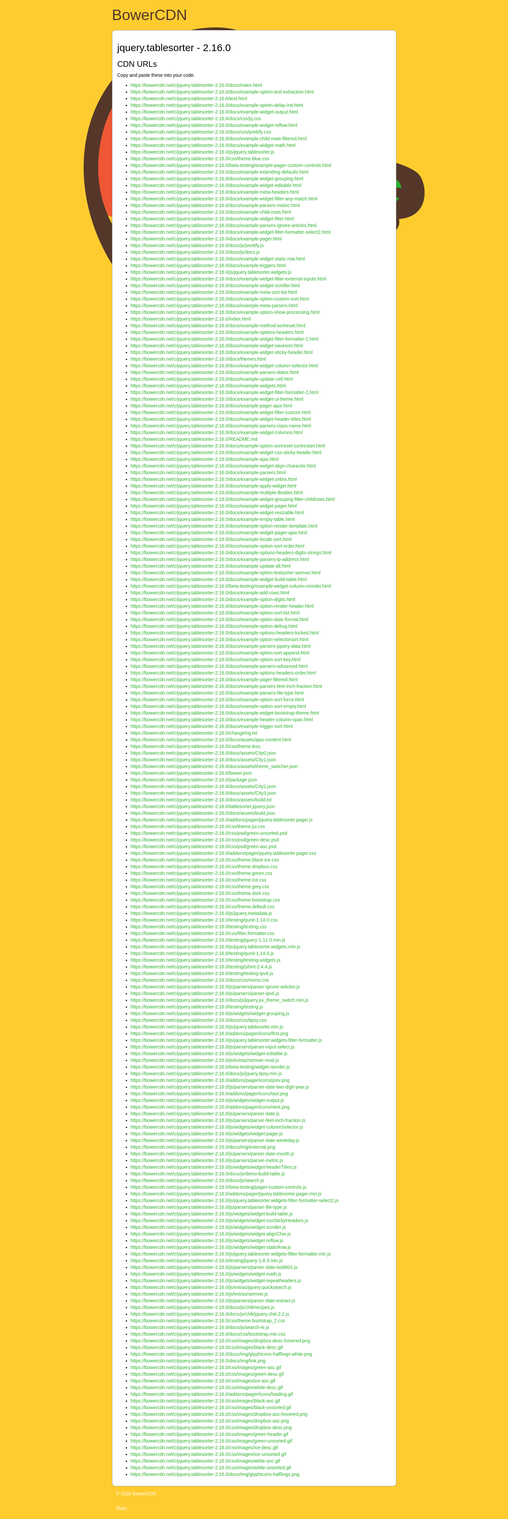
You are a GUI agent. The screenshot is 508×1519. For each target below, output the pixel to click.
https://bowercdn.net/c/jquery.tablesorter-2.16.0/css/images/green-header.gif (209, 1434)
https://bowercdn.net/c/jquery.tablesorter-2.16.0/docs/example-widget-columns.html (217, 432)
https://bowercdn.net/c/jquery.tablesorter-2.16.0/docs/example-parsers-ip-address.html (220, 559)
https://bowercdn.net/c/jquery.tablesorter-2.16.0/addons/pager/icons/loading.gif (212, 1394)
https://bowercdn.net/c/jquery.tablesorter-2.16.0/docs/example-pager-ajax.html (211, 405)
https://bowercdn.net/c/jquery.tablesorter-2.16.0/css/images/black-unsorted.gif (211, 1407)
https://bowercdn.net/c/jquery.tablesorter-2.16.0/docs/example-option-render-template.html (224, 526)
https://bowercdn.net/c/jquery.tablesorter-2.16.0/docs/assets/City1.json (203, 759)
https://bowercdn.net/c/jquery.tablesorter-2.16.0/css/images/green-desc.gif (207, 1374)
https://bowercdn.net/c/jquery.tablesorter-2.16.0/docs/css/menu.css (200, 980)
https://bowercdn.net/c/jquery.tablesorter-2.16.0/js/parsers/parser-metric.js (207, 1160)
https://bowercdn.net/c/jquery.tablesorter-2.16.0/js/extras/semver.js (199, 1294)
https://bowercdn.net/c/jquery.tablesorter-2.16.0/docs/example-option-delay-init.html (217, 105)
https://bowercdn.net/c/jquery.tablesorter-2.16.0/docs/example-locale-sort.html (211, 539)
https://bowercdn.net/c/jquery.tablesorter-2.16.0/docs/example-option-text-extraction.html (222, 91)
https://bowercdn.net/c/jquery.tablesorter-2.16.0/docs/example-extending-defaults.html (219, 172)
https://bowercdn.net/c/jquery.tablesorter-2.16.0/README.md (194, 439)
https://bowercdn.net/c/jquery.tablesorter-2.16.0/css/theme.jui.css (198, 826)
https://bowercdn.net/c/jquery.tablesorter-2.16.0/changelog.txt (194, 733)
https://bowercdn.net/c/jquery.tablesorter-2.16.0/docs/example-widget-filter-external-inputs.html (228, 278)
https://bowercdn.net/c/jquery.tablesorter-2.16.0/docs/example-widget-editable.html (216, 185)
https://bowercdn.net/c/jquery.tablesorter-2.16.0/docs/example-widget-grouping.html (217, 178)
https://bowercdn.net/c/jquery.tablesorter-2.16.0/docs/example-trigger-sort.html (212, 726)
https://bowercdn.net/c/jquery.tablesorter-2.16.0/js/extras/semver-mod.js (205, 1060)
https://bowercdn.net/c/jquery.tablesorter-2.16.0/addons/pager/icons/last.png (209, 1093)
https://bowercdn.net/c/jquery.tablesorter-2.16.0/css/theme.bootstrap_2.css (208, 1320)
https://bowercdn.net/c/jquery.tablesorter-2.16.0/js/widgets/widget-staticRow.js (211, 1247)
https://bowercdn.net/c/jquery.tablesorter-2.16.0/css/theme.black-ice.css (205, 860)
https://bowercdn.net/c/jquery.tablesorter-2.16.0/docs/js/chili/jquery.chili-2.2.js (210, 1314)
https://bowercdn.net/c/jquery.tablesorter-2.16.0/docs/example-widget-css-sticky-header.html (226, 452)
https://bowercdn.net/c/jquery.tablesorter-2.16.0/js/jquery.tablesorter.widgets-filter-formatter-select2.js (235, 1200)
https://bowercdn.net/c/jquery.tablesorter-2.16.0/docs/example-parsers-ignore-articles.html (224, 225)
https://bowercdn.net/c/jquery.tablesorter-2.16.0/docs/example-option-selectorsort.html (220, 639)
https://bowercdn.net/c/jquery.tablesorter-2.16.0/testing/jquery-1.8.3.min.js (207, 1260)
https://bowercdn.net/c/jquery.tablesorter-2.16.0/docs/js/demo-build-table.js (208, 1173)
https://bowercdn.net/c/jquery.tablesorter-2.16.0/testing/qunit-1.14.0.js (202, 953)
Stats (121, 1508)
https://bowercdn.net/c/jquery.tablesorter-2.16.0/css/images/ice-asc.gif (203, 1380)
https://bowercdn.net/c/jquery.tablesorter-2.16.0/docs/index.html (196, 85)
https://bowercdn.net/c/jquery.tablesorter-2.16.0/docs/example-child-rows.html (211, 212)
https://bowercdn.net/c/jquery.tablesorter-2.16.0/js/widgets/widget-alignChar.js (211, 1234)
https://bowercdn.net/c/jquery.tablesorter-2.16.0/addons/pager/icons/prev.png (210, 1080)
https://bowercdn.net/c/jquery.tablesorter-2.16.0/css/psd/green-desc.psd (205, 839)
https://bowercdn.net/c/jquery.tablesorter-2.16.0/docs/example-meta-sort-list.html (214, 292)
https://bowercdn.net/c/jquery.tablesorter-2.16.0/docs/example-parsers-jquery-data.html (221, 646)
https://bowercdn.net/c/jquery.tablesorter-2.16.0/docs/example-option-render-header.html (222, 606)
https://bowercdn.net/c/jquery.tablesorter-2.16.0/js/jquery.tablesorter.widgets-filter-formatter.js (226, 1040)
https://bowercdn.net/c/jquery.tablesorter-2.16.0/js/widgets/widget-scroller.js (208, 1227)
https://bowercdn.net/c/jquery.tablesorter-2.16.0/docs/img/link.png (198, 1360)
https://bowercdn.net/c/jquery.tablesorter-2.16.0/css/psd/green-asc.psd (204, 846)
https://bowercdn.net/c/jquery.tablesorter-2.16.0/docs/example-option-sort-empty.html (218, 706)
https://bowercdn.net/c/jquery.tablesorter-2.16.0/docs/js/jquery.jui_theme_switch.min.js (220, 1000)
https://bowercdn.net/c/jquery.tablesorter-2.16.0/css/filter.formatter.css (203, 933)
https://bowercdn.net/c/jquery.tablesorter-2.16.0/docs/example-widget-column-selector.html (224, 365)
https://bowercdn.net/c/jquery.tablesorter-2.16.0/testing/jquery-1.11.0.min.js (208, 940)
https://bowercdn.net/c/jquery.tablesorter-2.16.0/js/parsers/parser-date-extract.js (213, 1300)
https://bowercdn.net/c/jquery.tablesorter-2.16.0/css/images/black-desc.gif (207, 1347)
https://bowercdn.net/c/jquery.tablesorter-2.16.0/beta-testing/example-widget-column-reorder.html (231, 586)
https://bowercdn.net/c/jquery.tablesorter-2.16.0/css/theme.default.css (203, 906)
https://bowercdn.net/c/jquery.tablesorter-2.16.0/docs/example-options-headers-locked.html (225, 632)
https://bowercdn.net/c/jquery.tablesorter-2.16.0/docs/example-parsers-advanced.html (219, 666)
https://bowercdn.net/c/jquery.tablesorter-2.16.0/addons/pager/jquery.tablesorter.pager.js (222, 819)
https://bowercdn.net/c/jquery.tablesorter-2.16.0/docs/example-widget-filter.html (212, 218)
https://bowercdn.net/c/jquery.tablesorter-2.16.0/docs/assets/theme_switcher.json (214, 766)
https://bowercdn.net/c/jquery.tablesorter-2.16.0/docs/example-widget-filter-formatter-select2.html (231, 232)
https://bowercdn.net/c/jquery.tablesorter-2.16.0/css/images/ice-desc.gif (204, 1447)
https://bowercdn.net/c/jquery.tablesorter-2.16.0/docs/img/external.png (203, 1147)
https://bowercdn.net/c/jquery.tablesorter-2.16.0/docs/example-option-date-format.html (219, 619)
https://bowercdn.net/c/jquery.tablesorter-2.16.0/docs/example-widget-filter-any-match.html (224, 198)
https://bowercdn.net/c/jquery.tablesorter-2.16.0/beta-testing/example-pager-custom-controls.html (231, 165)
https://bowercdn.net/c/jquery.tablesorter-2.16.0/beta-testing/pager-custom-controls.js (219, 1187)
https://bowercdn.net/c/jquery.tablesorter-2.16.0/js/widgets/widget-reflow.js (207, 1240)
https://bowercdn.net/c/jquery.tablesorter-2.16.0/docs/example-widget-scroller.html (215, 285)
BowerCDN (149, 14)
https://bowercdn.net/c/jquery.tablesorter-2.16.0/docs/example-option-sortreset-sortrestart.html (228, 445)
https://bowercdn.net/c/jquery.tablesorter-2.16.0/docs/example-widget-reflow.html (214, 125)
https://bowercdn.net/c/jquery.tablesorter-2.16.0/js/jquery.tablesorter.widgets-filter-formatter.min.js (231, 1254)
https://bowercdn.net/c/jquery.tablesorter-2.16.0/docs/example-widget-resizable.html (217, 512)
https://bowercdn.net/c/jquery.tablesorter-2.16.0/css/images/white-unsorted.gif (211, 1467)
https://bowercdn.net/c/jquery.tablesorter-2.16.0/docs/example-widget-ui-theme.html (217, 399)
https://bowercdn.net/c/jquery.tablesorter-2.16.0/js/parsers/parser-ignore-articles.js (215, 986)
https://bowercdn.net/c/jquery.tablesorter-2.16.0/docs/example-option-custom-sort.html (220, 299)
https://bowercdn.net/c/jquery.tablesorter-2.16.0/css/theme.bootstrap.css (205, 900)
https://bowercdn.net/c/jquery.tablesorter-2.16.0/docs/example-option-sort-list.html (215, 612)
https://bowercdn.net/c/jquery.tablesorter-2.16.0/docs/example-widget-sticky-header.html (222, 352)
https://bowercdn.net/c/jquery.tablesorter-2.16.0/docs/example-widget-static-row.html (218, 258)
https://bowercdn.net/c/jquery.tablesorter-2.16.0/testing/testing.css (199, 926)
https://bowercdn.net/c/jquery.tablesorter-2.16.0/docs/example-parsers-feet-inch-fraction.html (226, 686)
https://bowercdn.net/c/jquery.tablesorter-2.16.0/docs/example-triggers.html (208, 265)
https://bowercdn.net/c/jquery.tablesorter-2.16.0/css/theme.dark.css (200, 893)
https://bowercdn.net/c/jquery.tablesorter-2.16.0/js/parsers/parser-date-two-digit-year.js (220, 1087)
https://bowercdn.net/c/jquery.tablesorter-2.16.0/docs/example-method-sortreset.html (218, 325)
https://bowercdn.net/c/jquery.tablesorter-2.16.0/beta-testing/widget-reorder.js (210, 1067)
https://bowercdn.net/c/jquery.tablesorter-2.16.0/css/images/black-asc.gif (205, 1400)
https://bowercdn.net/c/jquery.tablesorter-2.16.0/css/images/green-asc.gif (206, 1367)
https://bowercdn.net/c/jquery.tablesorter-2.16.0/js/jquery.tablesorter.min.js (207, 1026)
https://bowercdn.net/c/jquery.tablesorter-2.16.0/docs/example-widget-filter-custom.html (221, 412)
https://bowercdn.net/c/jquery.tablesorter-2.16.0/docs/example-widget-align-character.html (223, 465)
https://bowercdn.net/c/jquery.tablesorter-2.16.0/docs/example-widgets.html (208, 385)
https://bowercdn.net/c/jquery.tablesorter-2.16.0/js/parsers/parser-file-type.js (209, 1207)
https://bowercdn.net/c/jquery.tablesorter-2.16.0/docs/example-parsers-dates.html (215, 372)
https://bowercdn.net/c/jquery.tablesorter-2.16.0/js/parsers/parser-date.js (205, 1113)
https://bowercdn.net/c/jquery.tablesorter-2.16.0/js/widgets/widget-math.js (206, 1274)
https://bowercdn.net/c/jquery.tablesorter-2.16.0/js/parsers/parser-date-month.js (212, 1153)
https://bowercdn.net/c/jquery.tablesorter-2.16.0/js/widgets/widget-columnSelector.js (217, 1127)
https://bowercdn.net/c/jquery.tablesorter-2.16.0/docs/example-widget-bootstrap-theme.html (225, 713)
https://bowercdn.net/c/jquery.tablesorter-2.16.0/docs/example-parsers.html (208, 472)
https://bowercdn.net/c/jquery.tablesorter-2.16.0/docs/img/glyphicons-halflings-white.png (221, 1354)
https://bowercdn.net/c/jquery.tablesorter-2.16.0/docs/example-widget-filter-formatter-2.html (225, 392)
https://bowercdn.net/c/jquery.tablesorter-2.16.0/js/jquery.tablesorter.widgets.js (211, 272)
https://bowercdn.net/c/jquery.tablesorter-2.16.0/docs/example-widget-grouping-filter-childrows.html (233, 499)
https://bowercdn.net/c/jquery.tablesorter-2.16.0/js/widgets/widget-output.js (207, 1100)
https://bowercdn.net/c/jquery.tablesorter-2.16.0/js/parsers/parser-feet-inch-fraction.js (218, 1120)
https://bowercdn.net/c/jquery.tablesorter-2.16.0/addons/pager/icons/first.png (209, 1033)
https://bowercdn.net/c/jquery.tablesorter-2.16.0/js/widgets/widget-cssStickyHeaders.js (219, 1220)
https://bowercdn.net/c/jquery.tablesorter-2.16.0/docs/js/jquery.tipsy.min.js (206, 1073)
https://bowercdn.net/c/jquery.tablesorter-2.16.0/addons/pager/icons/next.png (210, 1107)
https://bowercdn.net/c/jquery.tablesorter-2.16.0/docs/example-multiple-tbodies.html (217, 492)
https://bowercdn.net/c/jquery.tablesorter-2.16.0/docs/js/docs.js (195, 252)
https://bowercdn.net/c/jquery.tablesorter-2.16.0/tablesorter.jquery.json (203, 806)
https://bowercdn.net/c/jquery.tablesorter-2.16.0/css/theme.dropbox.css (204, 866)
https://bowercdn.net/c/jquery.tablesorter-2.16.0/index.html (191, 319)
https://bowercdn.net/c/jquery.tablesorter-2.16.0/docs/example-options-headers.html (217, 332)
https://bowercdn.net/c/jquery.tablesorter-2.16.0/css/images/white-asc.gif (205, 1461)
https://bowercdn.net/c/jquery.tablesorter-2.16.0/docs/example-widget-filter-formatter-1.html (225, 339)
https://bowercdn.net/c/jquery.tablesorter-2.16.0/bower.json (191, 773)
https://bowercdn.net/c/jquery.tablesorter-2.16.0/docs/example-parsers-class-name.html (221, 425)
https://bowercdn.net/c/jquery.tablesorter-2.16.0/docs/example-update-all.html (211, 566)
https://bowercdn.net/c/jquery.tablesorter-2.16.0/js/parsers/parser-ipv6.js (205, 993)
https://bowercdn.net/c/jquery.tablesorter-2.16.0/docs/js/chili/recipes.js (203, 1307)
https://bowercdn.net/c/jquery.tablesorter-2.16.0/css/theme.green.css (202, 873)
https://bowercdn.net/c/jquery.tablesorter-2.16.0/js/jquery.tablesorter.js (203, 152)
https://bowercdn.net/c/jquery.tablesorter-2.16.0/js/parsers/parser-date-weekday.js (215, 1140)
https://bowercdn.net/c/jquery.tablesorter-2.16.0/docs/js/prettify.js (197, 245)
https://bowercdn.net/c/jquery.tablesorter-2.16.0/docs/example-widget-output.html (214, 112)
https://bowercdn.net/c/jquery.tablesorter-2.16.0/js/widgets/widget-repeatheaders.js (216, 1280)
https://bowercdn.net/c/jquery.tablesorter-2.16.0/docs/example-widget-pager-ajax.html (219, 532)
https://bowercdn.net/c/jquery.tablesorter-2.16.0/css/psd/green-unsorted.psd (209, 833)
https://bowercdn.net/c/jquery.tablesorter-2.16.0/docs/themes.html (198, 359)
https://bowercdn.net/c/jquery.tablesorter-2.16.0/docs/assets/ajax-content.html (211, 739)
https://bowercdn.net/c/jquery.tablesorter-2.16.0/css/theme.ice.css (199, 880)
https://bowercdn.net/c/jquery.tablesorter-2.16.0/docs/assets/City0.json (203, 753)
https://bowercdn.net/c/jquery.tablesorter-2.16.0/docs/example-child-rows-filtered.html (219, 138)
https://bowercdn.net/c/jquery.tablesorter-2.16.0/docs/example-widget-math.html (213, 145)
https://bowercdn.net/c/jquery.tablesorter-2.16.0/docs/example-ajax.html (205, 459)
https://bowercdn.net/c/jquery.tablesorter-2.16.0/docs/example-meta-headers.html (215, 192)
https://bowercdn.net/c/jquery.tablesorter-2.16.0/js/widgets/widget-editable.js (209, 1053)
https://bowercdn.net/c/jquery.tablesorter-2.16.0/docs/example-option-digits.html (213, 599)
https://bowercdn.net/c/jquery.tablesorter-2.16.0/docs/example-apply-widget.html (213, 486)
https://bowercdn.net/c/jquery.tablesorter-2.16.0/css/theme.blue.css (200, 158)
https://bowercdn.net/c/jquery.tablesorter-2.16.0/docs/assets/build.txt (201, 799)
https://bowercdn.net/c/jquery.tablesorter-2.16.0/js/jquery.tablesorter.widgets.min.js (216, 946)
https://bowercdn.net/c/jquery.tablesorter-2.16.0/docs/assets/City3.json (203, 793)
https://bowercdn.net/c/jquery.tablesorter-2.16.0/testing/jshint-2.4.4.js (201, 966)
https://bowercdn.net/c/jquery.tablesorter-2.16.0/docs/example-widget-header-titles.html (221, 419)
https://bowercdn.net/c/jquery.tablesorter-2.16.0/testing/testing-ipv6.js (202, 973)
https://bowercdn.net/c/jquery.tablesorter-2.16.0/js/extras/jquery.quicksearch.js (211, 1287)
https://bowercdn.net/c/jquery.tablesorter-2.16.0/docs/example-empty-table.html (213, 519)
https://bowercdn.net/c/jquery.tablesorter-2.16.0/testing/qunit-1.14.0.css (204, 920)
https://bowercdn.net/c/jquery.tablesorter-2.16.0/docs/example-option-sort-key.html (216, 659)
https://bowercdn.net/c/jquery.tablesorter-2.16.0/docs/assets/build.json (203, 813)
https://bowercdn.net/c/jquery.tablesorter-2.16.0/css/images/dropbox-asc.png (210, 1420)
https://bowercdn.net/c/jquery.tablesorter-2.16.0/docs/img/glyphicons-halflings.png (215, 1474)
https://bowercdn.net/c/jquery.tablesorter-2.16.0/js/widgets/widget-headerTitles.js (214, 1167)
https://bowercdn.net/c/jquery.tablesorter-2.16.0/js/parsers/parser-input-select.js (213, 1047)
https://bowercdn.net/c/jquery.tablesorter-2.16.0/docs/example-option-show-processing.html (225, 312)
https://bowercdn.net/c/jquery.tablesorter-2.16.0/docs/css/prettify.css (201, 132)
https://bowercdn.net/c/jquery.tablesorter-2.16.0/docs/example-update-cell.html (212, 379)
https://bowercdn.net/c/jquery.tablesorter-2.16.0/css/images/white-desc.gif (207, 1387)
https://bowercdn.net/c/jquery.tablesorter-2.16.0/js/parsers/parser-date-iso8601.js (214, 1267)
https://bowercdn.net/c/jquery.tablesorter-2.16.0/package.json (194, 779)
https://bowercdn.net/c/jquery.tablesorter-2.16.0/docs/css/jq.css (196, 118)
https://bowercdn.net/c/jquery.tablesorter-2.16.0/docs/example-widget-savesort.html (217, 345)
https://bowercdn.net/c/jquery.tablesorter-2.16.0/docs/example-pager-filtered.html (214, 679)
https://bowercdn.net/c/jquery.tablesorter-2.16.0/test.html (189, 98)
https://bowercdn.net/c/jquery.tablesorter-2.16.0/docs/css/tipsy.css (199, 1020)
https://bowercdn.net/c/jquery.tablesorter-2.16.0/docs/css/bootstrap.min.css (208, 1334)
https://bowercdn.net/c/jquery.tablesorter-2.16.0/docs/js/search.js (197, 1180)
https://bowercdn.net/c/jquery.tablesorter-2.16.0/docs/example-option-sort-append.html (220, 652)
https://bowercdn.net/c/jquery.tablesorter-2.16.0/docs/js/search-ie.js (200, 1327)
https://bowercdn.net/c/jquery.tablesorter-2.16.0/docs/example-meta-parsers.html (214, 305)
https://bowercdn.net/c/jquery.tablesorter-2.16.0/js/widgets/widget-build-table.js (212, 1213)
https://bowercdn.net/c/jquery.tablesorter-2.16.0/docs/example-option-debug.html (214, 626)
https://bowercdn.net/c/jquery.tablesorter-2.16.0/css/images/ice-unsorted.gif (208, 1454)
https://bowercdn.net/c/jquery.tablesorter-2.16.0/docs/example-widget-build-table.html (219, 579)
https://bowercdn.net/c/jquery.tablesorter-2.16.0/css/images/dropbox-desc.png (211, 1427)
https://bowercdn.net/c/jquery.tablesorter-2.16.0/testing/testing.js (197, 1006)
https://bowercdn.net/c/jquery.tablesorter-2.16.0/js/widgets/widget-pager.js (207, 1133)
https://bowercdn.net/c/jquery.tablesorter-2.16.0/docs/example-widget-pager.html (214, 506)
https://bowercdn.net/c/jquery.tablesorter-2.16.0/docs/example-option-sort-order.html (218, 546)
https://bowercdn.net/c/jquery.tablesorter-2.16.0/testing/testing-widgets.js (206, 960)
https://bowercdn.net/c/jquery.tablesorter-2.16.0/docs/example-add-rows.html (210, 592)
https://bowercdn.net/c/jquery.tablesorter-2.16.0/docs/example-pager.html (206, 238)
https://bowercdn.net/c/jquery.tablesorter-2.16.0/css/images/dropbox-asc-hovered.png (219, 1414)
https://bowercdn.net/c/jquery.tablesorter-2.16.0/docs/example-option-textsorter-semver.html (226, 572)
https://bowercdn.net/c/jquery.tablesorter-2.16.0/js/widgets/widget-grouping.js (210, 1013)
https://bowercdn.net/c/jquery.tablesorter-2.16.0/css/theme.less (196, 746)
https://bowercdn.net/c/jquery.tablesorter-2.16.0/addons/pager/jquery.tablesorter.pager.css (223, 853)
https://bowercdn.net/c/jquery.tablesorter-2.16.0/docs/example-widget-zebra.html (214, 479)
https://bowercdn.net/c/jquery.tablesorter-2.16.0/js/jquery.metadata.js (201, 913)
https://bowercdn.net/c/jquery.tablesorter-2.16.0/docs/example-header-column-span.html (222, 719)
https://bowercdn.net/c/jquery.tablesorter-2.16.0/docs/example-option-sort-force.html (217, 699)
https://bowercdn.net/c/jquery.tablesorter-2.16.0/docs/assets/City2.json (203, 786)
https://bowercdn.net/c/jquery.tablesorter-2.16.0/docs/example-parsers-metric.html (215, 205)
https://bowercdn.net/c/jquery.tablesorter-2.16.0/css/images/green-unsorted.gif (211, 1441)
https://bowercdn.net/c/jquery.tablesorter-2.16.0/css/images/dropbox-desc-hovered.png (220, 1340)
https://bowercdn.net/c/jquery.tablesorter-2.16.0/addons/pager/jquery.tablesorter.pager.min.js (226, 1193)
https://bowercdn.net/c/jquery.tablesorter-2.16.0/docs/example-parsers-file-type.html (217, 693)
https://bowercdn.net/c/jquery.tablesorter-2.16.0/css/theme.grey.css (200, 886)
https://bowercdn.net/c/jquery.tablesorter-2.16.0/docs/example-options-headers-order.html (223, 673)
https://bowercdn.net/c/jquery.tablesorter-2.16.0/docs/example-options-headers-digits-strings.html (231, 552)
